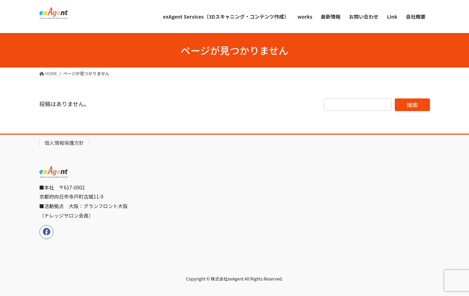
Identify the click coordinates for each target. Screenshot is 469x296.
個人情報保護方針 (64, 142)
